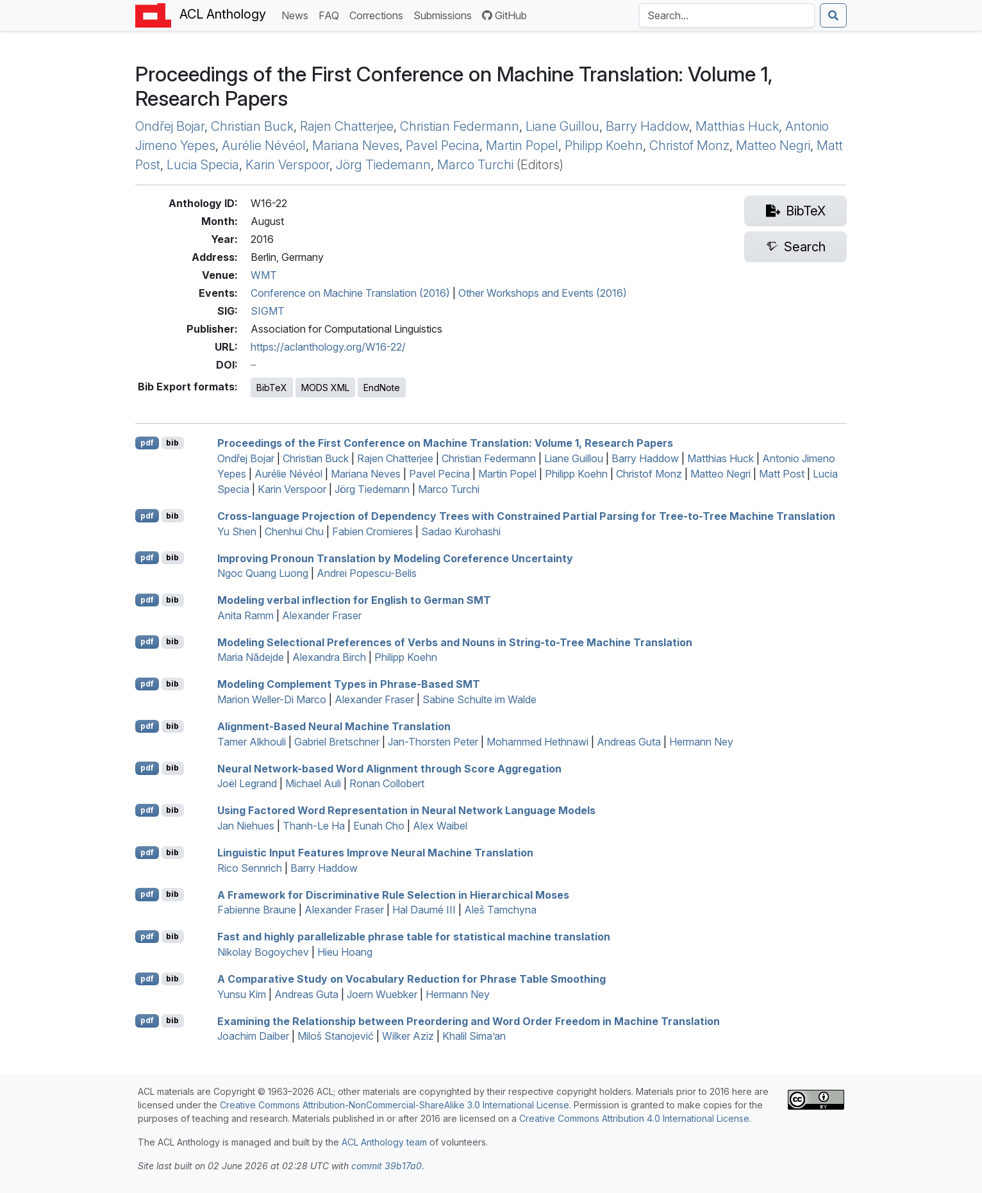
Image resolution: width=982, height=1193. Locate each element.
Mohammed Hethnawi (537, 741)
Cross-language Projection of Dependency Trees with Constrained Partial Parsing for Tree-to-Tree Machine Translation (526, 516)
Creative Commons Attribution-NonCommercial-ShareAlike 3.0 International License (394, 1104)
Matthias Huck (737, 126)
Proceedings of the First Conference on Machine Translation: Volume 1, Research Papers (445, 443)
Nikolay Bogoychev (263, 952)
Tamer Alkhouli (251, 741)
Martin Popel (522, 145)
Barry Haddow (647, 126)
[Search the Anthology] (727, 15)
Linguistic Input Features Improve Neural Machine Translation (375, 852)
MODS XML (325, 387)
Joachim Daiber (253, 1036)
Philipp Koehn (604, 145)
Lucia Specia (203, 164)
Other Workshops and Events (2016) (542, 293)
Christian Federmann (459, 126)
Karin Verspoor (287, 164)
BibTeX (271, 387)
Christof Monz (689, 145)
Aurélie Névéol (264, 145)
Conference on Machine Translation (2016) (350, 293)
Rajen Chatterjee (347, 126)
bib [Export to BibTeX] (172, 442)
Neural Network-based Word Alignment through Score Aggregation (389, 768)
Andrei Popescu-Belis (367, 573)
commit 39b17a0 (386, 1165)
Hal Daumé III (424, 909)
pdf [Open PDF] (147, 442)
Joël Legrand (247, 783)
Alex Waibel (440, 825)
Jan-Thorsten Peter (433, 741)
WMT (264, 275)
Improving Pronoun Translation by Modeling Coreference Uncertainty (395, 557)
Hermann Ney (701, 741)
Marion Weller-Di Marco (271, 699)
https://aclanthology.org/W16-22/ (328, 346)
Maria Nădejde (250, 657)
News (297, 14)
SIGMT (268, 311)
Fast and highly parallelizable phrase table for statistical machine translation (413, 936)
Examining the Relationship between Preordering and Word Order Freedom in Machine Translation (468, 1020)
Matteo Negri (773, 145)
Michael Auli (313, 783)
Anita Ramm (245, 615)
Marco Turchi (475, 164)
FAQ (331, 14)
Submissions (445, 14)
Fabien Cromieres (372, 531)
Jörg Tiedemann (383, 164)
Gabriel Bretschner (336, 741)
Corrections (378, 14)
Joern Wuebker (382, 994)
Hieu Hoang (344, 952)
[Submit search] (833, 15)
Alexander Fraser (322, 615)
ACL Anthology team (384, 1142)
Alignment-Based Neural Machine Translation (334, 726)
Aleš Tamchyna (500, 909)
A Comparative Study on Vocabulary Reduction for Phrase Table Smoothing (411, 978)
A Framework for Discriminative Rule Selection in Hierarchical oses (393, 894)
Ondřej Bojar (169, 126)
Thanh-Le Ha (314, 825)
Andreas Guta (629, 741)
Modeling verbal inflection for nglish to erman (354, 600)
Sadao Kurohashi (461, 531)
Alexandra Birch (329, 657)
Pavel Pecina (442, 145)
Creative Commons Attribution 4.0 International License (634, 1118)
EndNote (381, 387)
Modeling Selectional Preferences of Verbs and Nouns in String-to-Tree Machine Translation (454, 641)
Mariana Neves (355, 145)
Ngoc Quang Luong (262, 573)
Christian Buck (252, 126)
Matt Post (781, 473)
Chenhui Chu (294, 531)
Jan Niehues (245, 825)
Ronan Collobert (386, 783)
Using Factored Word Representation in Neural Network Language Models (406, 810)
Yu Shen (236, 531)
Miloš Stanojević (335, 1036)
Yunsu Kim (241, 994)
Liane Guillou (562, 126)
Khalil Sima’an (474, 1036)
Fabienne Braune (256, 909)
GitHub (504, 15)
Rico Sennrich (249, 868)
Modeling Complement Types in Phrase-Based (348, 684)
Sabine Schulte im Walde (479, 699)
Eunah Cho (378, 825)
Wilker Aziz (408, 1036)
